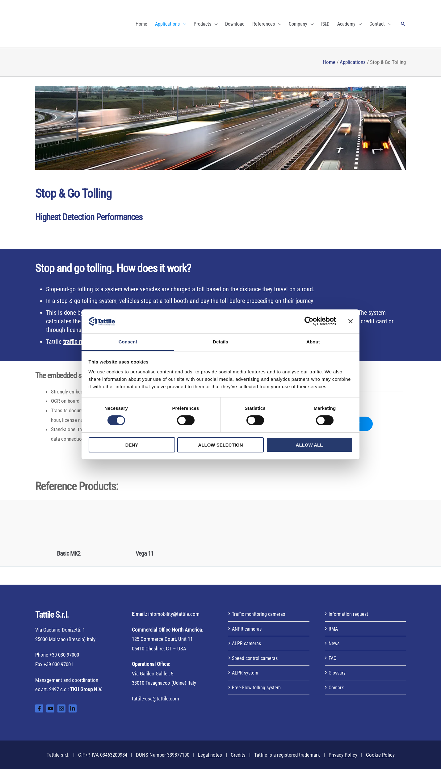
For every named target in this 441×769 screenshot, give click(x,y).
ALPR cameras (247, 643)
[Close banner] (350, 321)
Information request (349, 614)
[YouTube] (50, 708)
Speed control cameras (256, 658)
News (334, 643)
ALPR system (245, 673)
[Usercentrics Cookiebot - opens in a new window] (309, 321)
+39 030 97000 (64, 655)
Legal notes (210, 755)
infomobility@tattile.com (174, 614)
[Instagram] (61, 708)
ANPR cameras (247, 629)
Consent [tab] (128, 341)
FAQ (333, 658)
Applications (353, 62)
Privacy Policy (343, 755)
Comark (337, 687)
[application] (183, 24)
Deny (131, 445)
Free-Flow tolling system (257, 687)
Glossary (338, 673)
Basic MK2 (68, 553)
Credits (238, 755)
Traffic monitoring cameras (260, 614)
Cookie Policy (380, 755)
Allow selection (220, 445)
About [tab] (313, 341)
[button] (403, 24)
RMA (333, 629)
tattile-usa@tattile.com (155, 698)
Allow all (309, 445)
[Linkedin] (73, 708)
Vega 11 (144, 553)
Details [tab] (220, 341)
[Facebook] (39, 708)
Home (329, 62)
